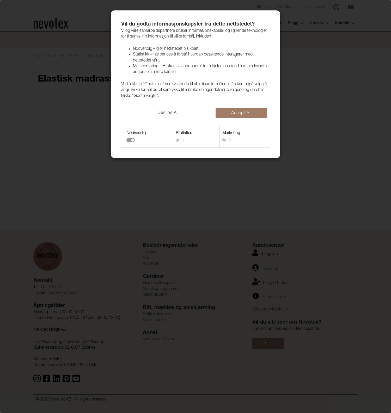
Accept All (241, 113)
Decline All (168, 113)
